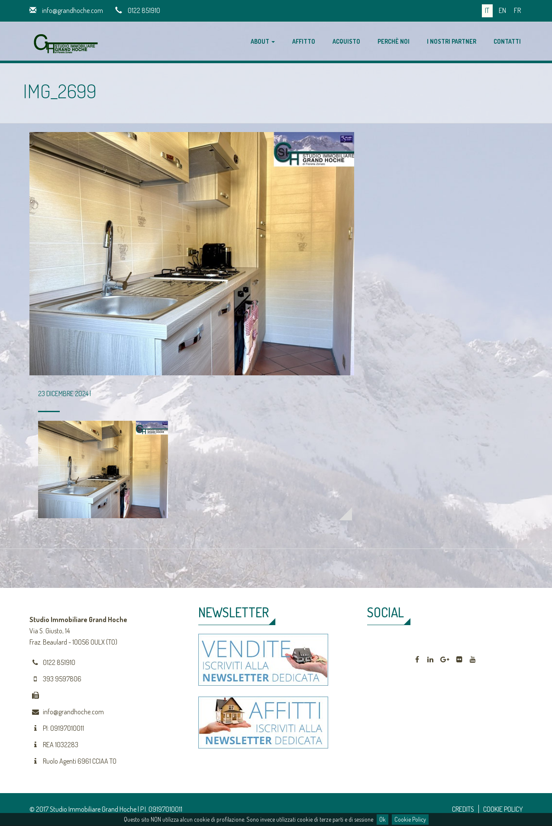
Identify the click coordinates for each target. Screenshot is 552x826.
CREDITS (463, 809)
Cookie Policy (410, 819)
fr (517, 10)
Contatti (507, 41)
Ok (382, 819)
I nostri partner (451, 41)
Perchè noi (394, 41)
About (263, 41)
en (502, 10)
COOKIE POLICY (503, 809)
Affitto (303, 41)
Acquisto (346, 41)
